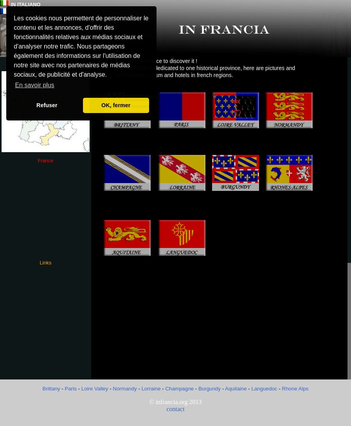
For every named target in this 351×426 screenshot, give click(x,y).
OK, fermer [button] (115, 105)
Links (45, 263)
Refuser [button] (47, 105)
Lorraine (152, 389)
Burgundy (209, 389)
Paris (71, 389)
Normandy (125, 389)
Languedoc (265, 389)
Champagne (179, 389)
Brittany (52, 389)
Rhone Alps (295, 389)
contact (175, 409)
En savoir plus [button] (34, 85)
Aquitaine (236, 389)
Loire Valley (94, 389)
